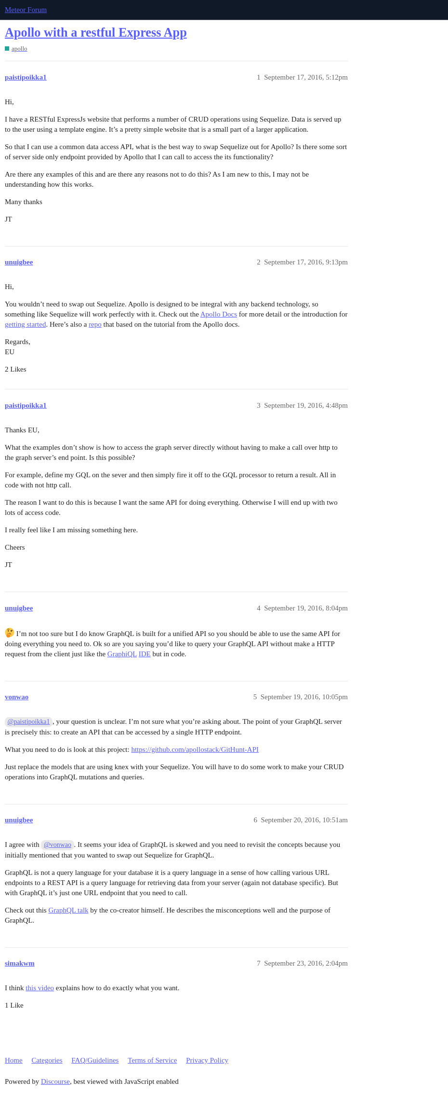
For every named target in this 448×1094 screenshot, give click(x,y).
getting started (25, 324)
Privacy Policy (207, 1060)
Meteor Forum (26, 10)
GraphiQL (122, 654)
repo (95, 324)
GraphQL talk (68, 910)
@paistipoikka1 (29, 721)
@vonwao (57, 844)
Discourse (55, 1081)
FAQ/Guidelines (95, 1060)
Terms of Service (152, 1060)
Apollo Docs (218, 314)
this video (40, 988)
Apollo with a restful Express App (96, 33)
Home (14, 1060)
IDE (145, 654)
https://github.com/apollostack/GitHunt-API (195, 749)
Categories (46, 1060)
